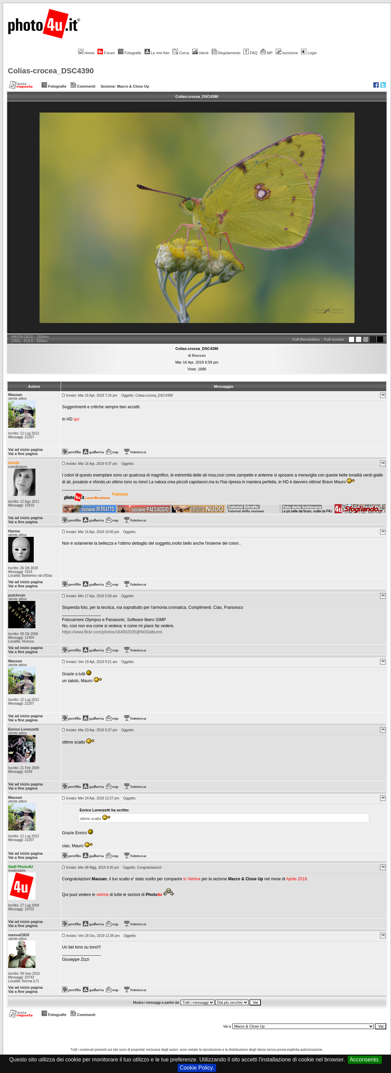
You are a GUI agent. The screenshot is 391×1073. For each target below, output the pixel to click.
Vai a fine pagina (22, 454)
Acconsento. (365, 1059)
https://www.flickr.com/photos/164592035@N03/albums (112, 632)
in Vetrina (192, 879)
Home (86, 53)
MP (266, 53)
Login (309, 53)
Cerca (180, 53)
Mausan (199, 355)
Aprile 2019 (296, 879)
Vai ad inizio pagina (25, 449)
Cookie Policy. (197, 1068)
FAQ (250, 53)
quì (76, 419)
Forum (106, 53)
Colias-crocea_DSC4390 (51, 71)
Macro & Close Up (133, 86)
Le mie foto (157, 53)
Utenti (200, 53)
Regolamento (226, 53)
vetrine (102, 894)
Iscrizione (287, 53)
